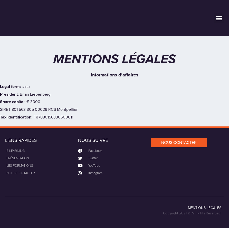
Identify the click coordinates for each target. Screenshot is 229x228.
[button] (219, 18)
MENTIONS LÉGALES (204, 208)
